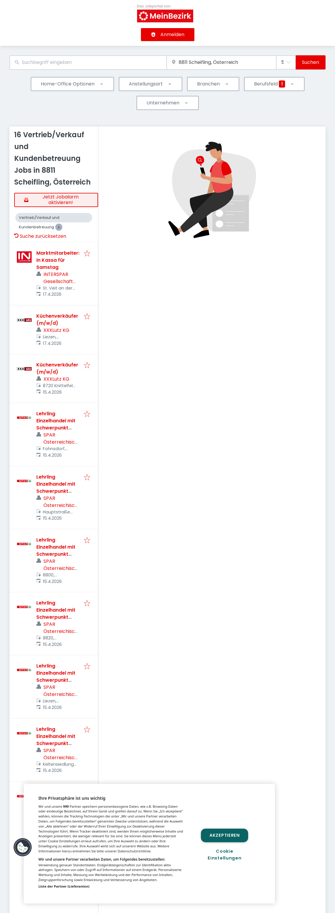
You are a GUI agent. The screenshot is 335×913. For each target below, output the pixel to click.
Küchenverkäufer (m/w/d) (57, 320)
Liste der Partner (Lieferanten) (64, 886)
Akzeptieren (224, 835)
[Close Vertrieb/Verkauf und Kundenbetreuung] (58, 227)
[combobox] (88, 62)
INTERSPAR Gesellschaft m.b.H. (58, 281)
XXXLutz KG (56, 330)
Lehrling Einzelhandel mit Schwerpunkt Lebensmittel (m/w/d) (55, 427)
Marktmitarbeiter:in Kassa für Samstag (57, 260)
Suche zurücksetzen (40, 236)
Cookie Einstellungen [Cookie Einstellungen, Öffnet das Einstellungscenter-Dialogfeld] (224, 854)
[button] (22, 847)
